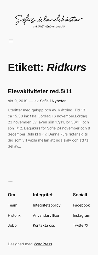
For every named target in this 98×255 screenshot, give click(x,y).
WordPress (43, 244)
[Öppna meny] (11, 41)
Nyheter (59, 101)
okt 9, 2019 (17, 101)
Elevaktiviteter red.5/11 (40, 91)
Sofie (44, 101)
